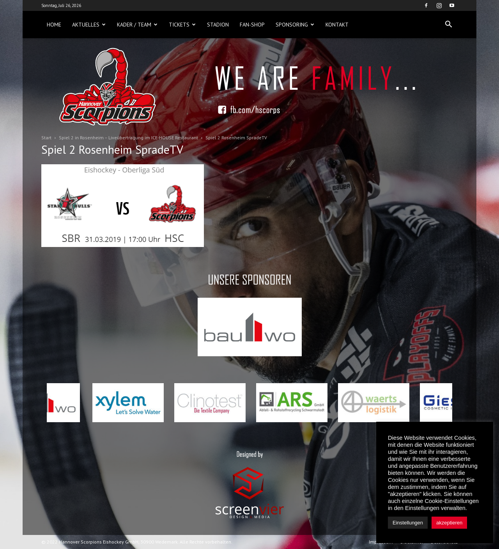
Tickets (182, 24)
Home (54, 24)
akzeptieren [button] (449, 523)
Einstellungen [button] (408, 523)
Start (46, 137)
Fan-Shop (252, 24)
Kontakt (337, 24)
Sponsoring (295, 24)
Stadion (218, 24)
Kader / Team (137, 24)
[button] (448, 24)
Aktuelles (89, 24)
